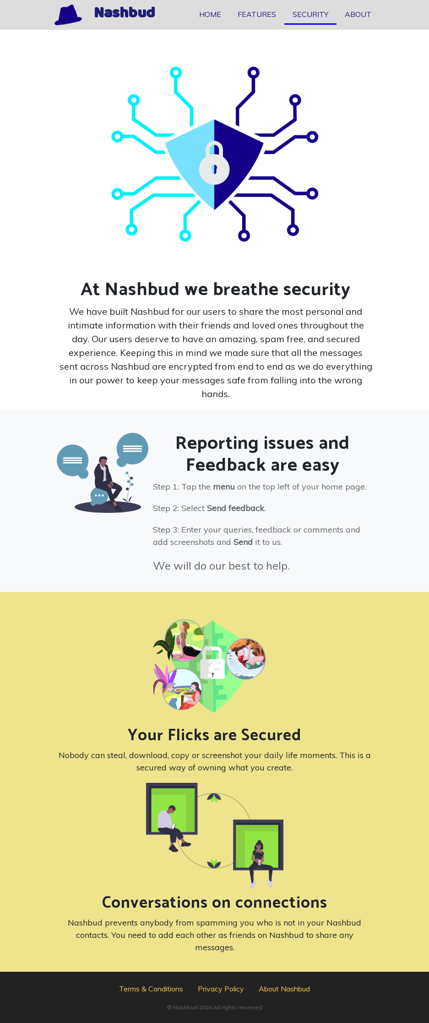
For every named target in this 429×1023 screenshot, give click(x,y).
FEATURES (257, 14)
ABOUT (358, 14)
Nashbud (124, 15)
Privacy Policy (221, 988)
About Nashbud (284, 988)
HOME (210, 14)
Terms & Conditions (151, 988)
